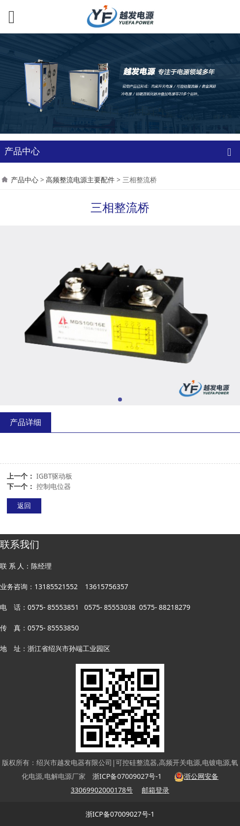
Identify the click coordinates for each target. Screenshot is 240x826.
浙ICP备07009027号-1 (120, 814)
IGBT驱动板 (54, 476)
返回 (24, 505)
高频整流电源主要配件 (80, 179)
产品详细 (25, 422)
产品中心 (24, 179)
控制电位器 (53, 486)
